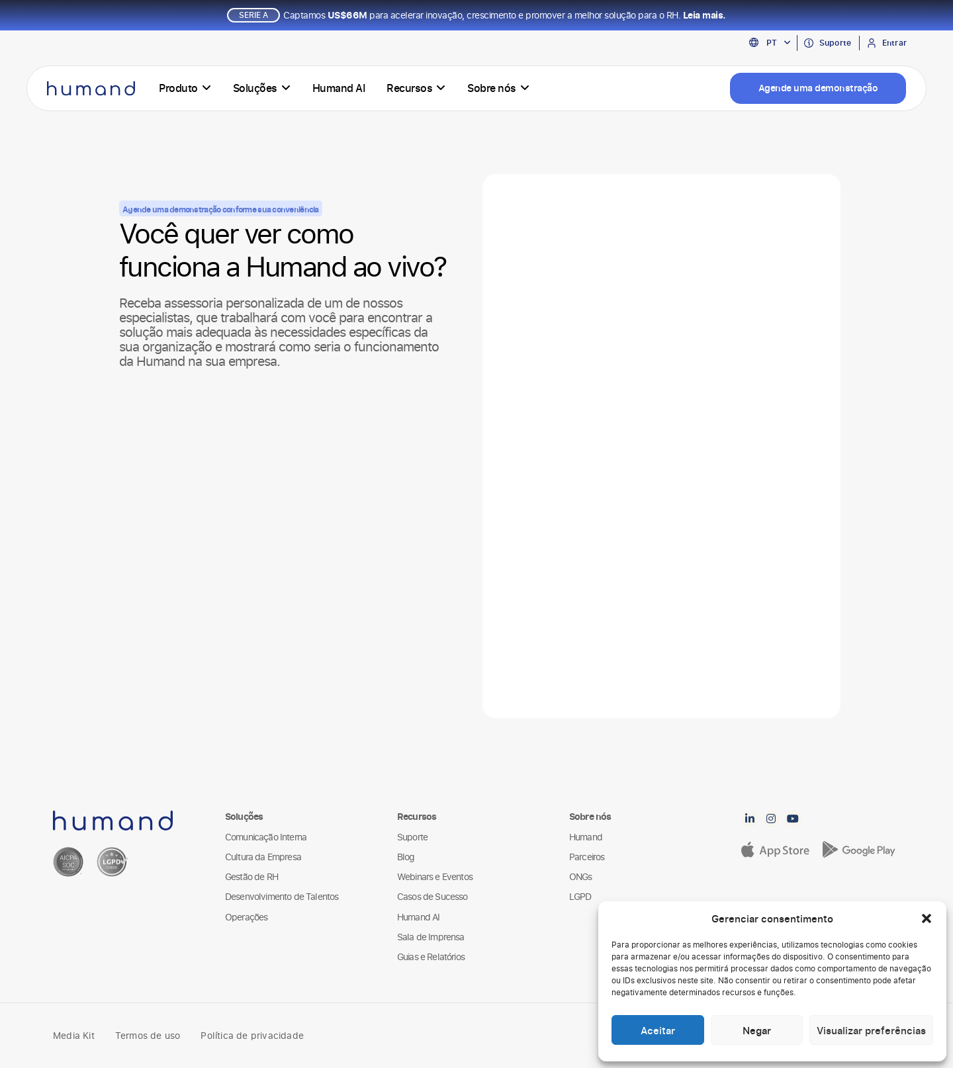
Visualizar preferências (871, 1030)
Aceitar (658, 1030)
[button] (926, 918)
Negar (757, 1030)
